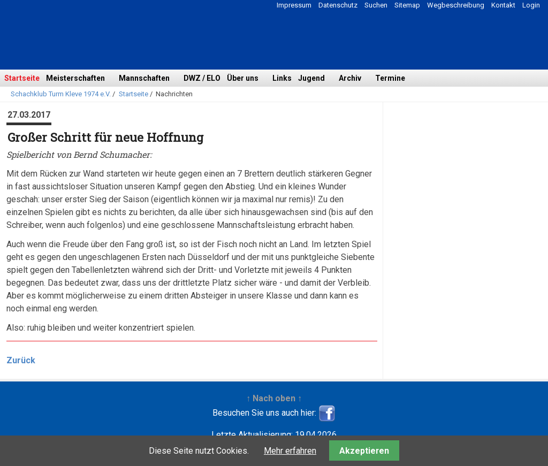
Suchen (375, 5)
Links (282, 78)
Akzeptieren (364, 451)
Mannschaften (144, 78)
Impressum (294, 5)
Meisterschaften (75, 78)
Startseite (22, 78)
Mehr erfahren (290, 451)
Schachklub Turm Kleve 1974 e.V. (61, 94)
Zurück (20, 360)
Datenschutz (337, 5)
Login (531, 5)
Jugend (311, 78)
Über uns (242, 78)
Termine (390, 78)
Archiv (350, 78)
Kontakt (503, 5)
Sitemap (407, 5)
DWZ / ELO (202, 78)
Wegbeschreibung (455, 5)
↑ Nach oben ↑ (274, 398)
